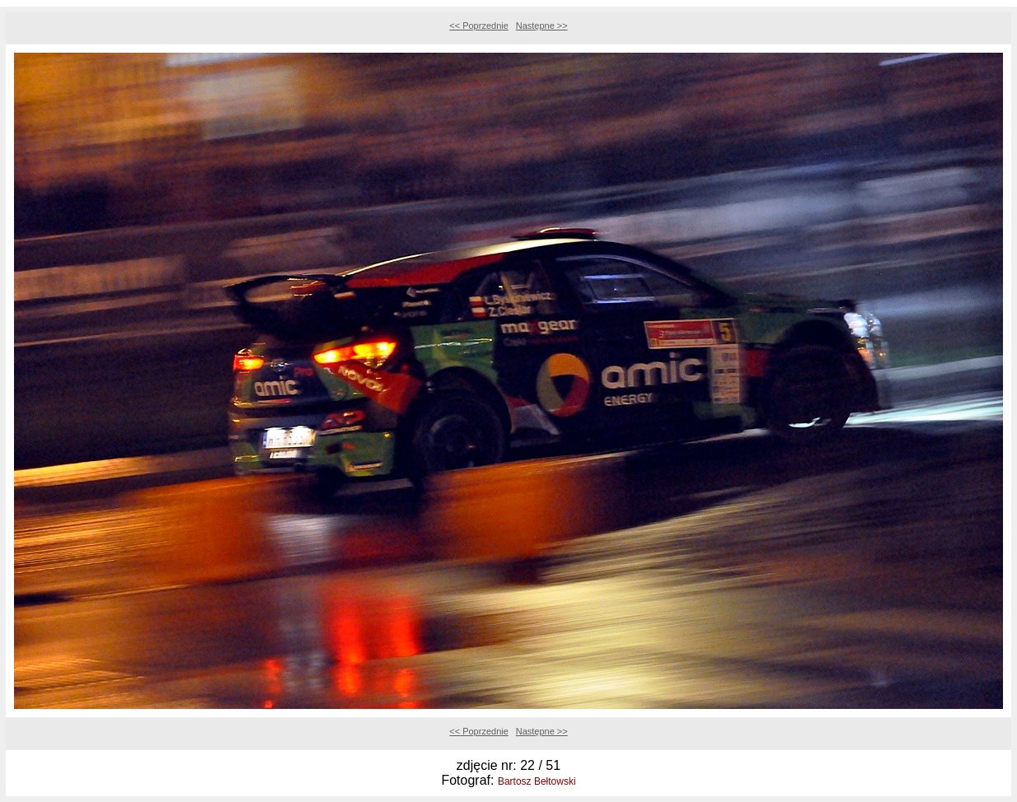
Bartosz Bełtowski (537, 781)
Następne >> (542, 25)
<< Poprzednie (478, 25)
